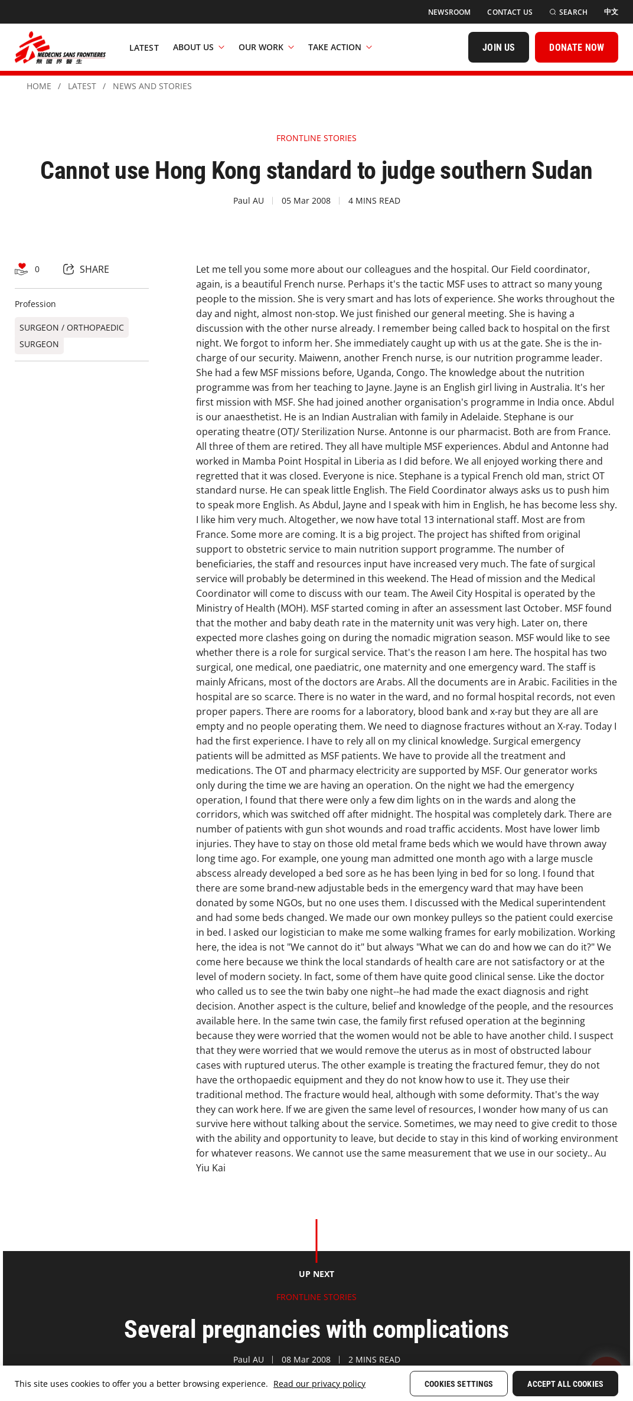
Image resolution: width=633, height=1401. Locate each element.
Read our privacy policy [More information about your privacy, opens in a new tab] (319, 1383)
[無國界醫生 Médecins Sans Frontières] (60, 47)
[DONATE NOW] (576, 47)
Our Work (266, 47)
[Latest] (144, 47)
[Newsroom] (449, 12)
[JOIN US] (498, 47)
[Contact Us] (510, 12)
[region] (316, 1383)
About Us (198, 47)
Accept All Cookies (565, 1384)
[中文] (611, 12)
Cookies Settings (459, 1384)
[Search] (568, 12)
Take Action (340, 47)
